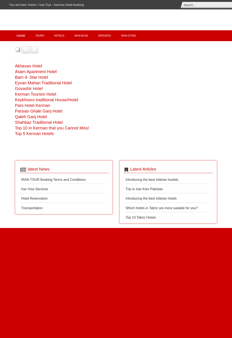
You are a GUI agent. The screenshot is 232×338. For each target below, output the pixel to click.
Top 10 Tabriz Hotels (141, 217)
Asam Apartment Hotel (36, 71)
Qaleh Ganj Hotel (31, 116)
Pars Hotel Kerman (32, 105)
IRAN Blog (81, 35)
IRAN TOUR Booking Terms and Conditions (53, 179)
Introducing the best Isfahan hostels (152, 179)
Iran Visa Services (34, 189)
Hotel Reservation (34, 198)
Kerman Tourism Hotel (35, 94)
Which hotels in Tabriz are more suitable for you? (162, 208)
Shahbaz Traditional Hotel (39, 122)
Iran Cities (128, 35)
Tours (39, 35)
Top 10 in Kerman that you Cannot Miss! (52, 128)
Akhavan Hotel (28, 66)
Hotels (59, 35)
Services (104, 35)
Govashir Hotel (29, 88)
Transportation (32, 208)
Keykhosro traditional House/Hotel (46, 99)
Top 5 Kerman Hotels (34, 133)
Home (33, 4)
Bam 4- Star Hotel (31, 77)
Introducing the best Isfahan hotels (151, 198)
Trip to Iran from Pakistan (144, 189)
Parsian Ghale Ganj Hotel (38, 111)
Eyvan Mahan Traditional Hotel (43, 83)
